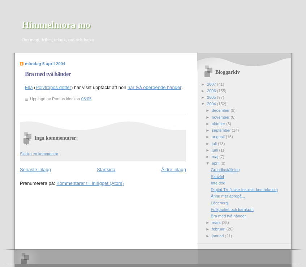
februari (219, 229)
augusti (219, 137)
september (222, 130)
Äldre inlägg (173, 169)
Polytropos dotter (53, 87)
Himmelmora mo (56, 25)
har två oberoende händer (154, 87)
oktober (219, 124)
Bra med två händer (48, 74)
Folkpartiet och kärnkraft (232, 209)
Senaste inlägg (35, 169)
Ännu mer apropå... (228, 196)
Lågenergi (220, 203)
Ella (29, 87)
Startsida (106, 169)
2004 (212, 104)
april (216, 163)
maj (215, 156)
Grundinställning (225, 170)
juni (215, 150)
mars (217, 222)
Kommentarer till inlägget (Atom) (90, 183)
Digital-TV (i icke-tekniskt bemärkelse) (244, 189)
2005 (212, 97)
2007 (212, 84)
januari (218, 236)
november (221, 117)
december (221, 110)
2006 (212, 91)
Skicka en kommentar (39, 154)
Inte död (218, 183)
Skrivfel (217, 176)
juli (215, 143)
